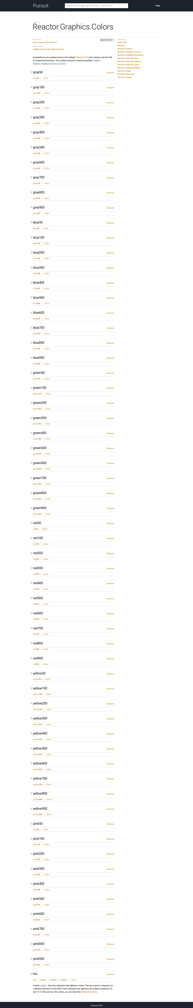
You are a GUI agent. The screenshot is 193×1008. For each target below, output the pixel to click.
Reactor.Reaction (126, 74)
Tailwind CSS (82, 57)
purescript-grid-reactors (45, 42)
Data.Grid (122, 42)
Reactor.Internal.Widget (129, 68)
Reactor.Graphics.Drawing (130, 55)
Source (110, 72)
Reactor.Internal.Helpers (129, 61)
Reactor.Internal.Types (129, 64)
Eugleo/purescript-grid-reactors (48, 49)
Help (158, 5)
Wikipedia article (89, 992)
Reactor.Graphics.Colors (129, 52)
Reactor (121, 45)
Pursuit (40, 6)
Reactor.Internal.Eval (128, 58)
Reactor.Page (124, 71)
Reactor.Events (125, 48)
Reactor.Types (125, 77)
